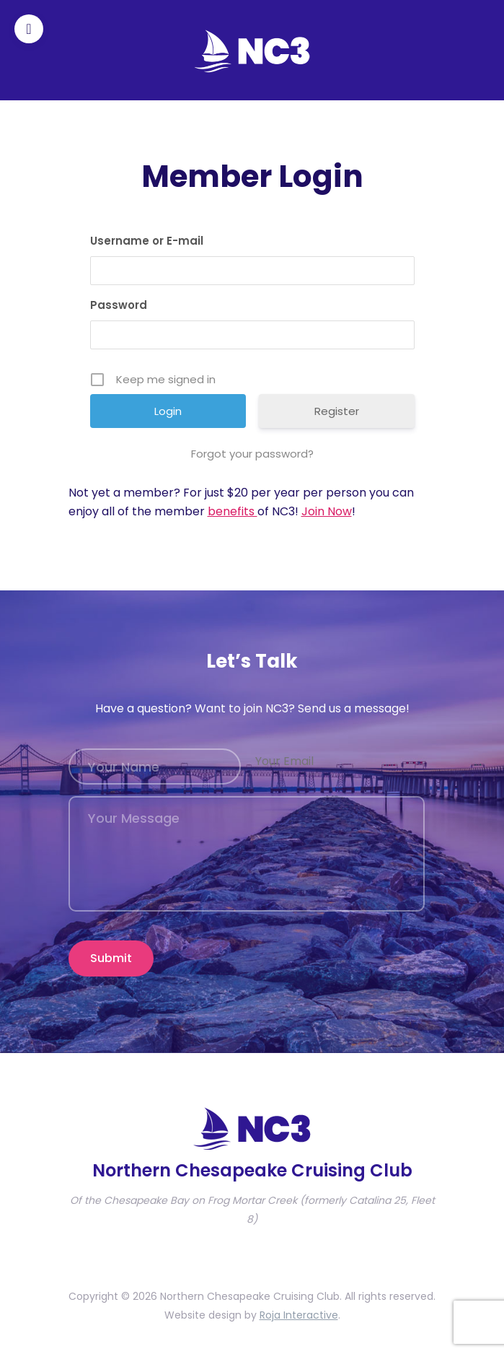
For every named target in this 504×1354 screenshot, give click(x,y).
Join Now (326, 511)
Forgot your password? (252, 453)
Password (118, 305)
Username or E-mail (146, 240)
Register (336, 411)
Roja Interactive (299, 1315)
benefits (232, 511)
